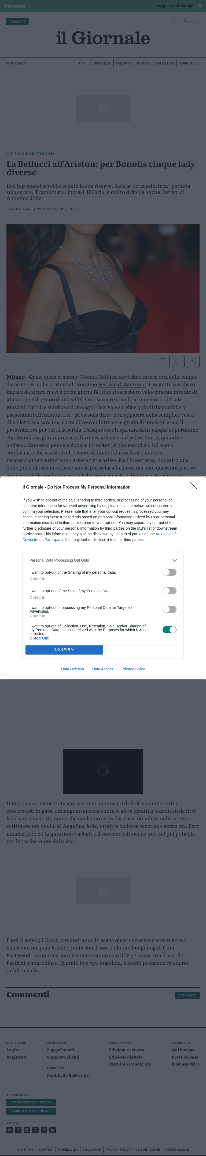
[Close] (195, 487)
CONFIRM (64, 650)
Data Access (102, 669)
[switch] (169, 572)
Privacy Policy (133, 669)
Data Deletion (72, 669)
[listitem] (103, 560)
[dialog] (103, 578)
